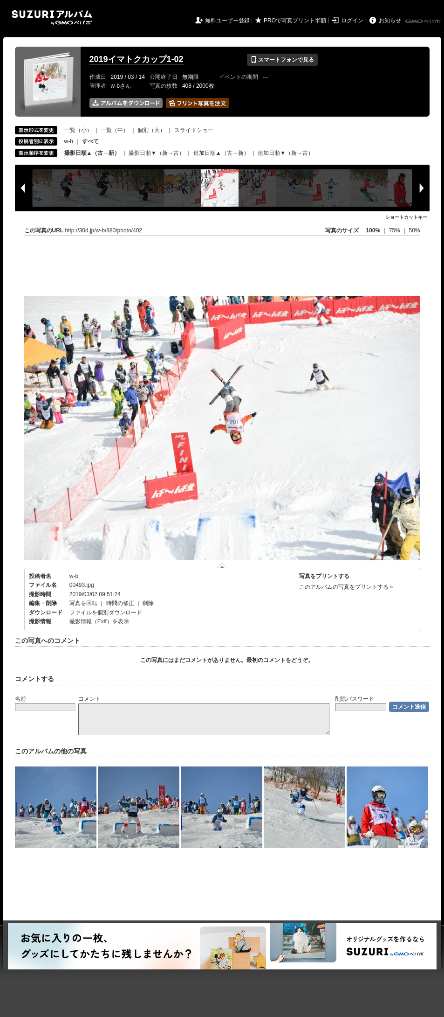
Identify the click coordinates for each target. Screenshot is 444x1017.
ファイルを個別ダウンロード (105, 612)
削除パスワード (354, 699)
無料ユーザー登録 (227, 20)
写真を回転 (83, 603)
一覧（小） (78, 130)
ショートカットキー (406, 217)
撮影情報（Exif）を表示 (99, 621)
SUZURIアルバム (52, 17)
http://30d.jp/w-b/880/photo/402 (103, 230)
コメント (89, 699)
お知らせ (390, 20)
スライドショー (193, 130)
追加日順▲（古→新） (221, 153)
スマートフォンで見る (282, 60)
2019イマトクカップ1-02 (136, 59)
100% (373, 230)
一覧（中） (115, 130)
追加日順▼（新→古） (286, 153)
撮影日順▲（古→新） (92, 153)
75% (395, 230)
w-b (68, 141)
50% (414, 230)
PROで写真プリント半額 (295, 20)
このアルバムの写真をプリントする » (346, 587)
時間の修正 (120, 603)
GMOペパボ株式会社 (424, 21)
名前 (20, 699)
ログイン (352, 20)
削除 (148, 603)
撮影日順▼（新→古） (156, 153)
